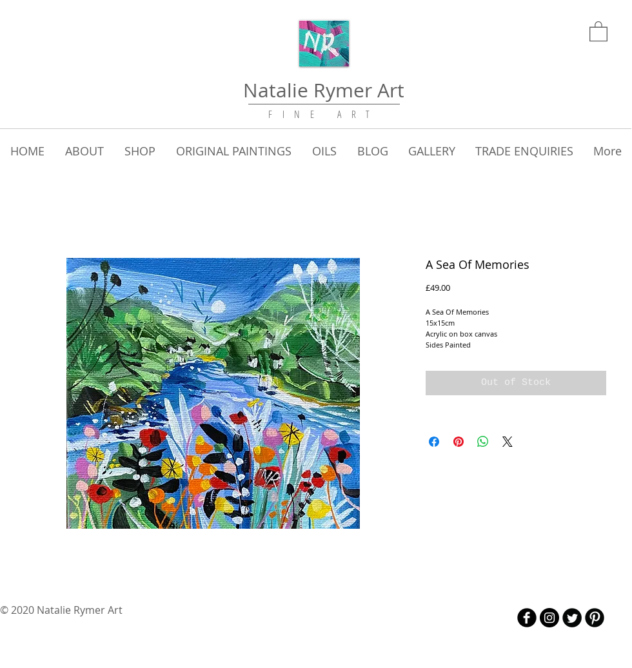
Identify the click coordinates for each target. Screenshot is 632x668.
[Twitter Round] (572, 617)
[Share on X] (507, 441)
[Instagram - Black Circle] (549, 617)
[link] (598, 30)
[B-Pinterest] (594, 617)
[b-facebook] (527, 617)
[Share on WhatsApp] (483, 441)
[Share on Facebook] (434, 441)
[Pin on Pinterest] (458, 441)
